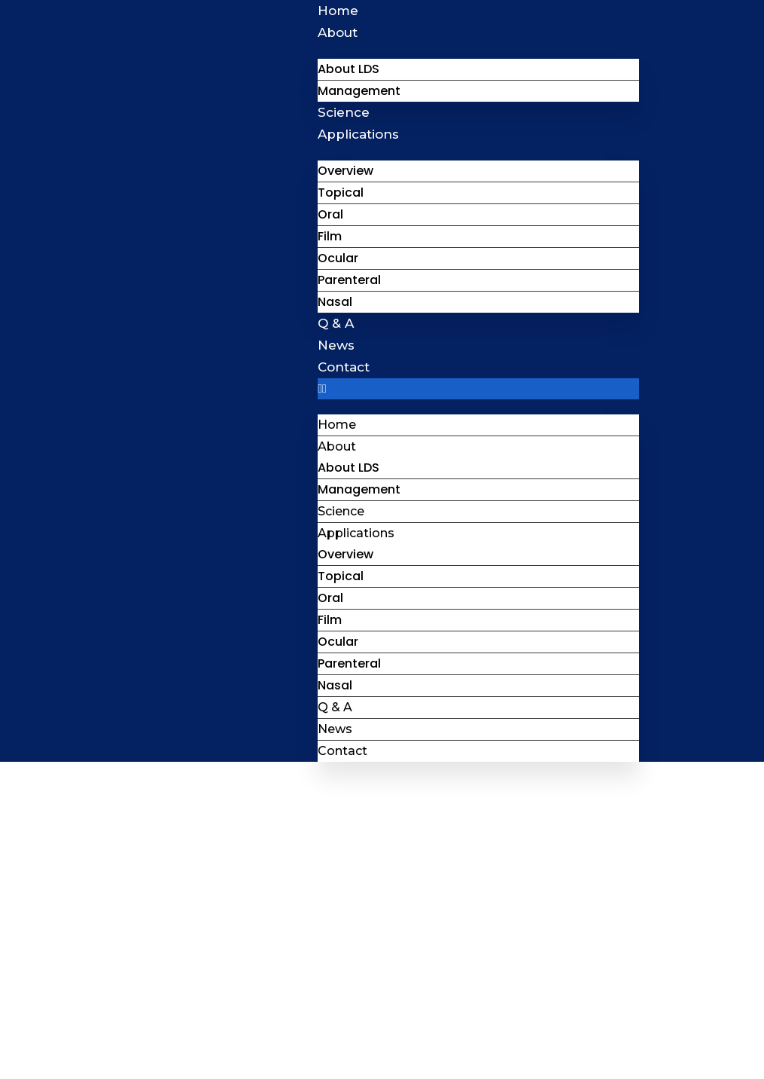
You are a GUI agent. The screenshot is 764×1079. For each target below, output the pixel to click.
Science (344, 112)
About (338, 32)
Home (338, 10)
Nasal (335, 301)
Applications (358, 134)
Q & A (336, 323)
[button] (478, 388)
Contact (344, 366)
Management (359, 90)
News (336, 345)
